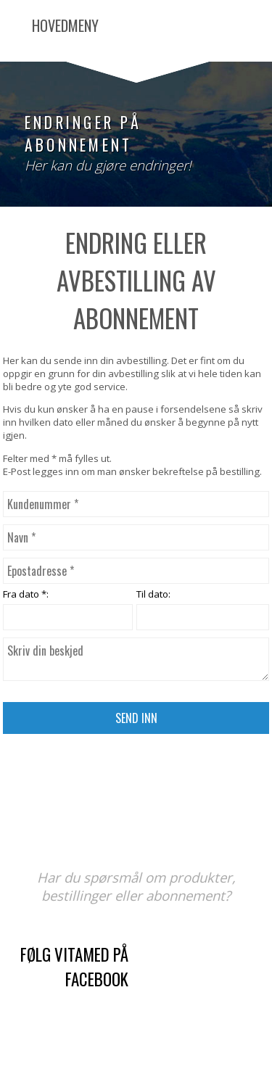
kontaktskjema (217, 989)
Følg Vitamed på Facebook (74, 966)
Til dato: (153, 593)
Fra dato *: (26, 593)
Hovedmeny (65, 25)
